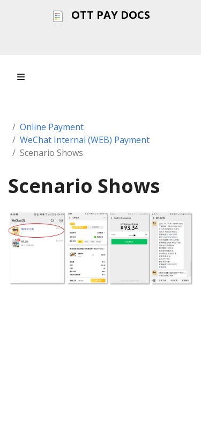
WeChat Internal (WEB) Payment (85, 140)
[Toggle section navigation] (21, 77)
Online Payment (52, 127)
